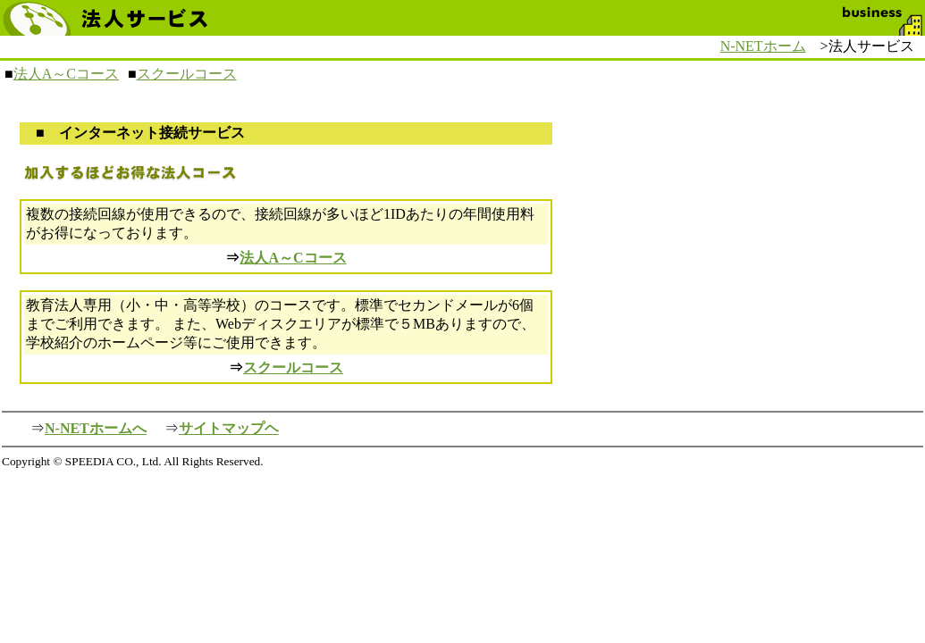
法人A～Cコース (66, 73)
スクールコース (187, 73)
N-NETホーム (763, 46)
